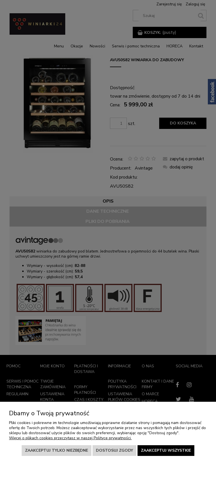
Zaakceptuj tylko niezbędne (56, 450)
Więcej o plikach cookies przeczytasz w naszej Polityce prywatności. (70, 438)
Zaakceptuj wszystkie (166, 450)
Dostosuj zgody (114, 450)
